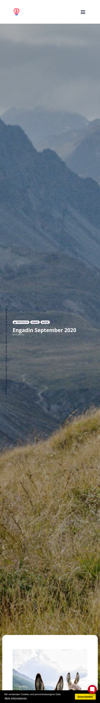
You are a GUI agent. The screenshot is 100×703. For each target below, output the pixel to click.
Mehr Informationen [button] (16, 698)
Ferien (35, 322)
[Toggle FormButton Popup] (92, 689)
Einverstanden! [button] (85, 696)
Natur (45, 322)
